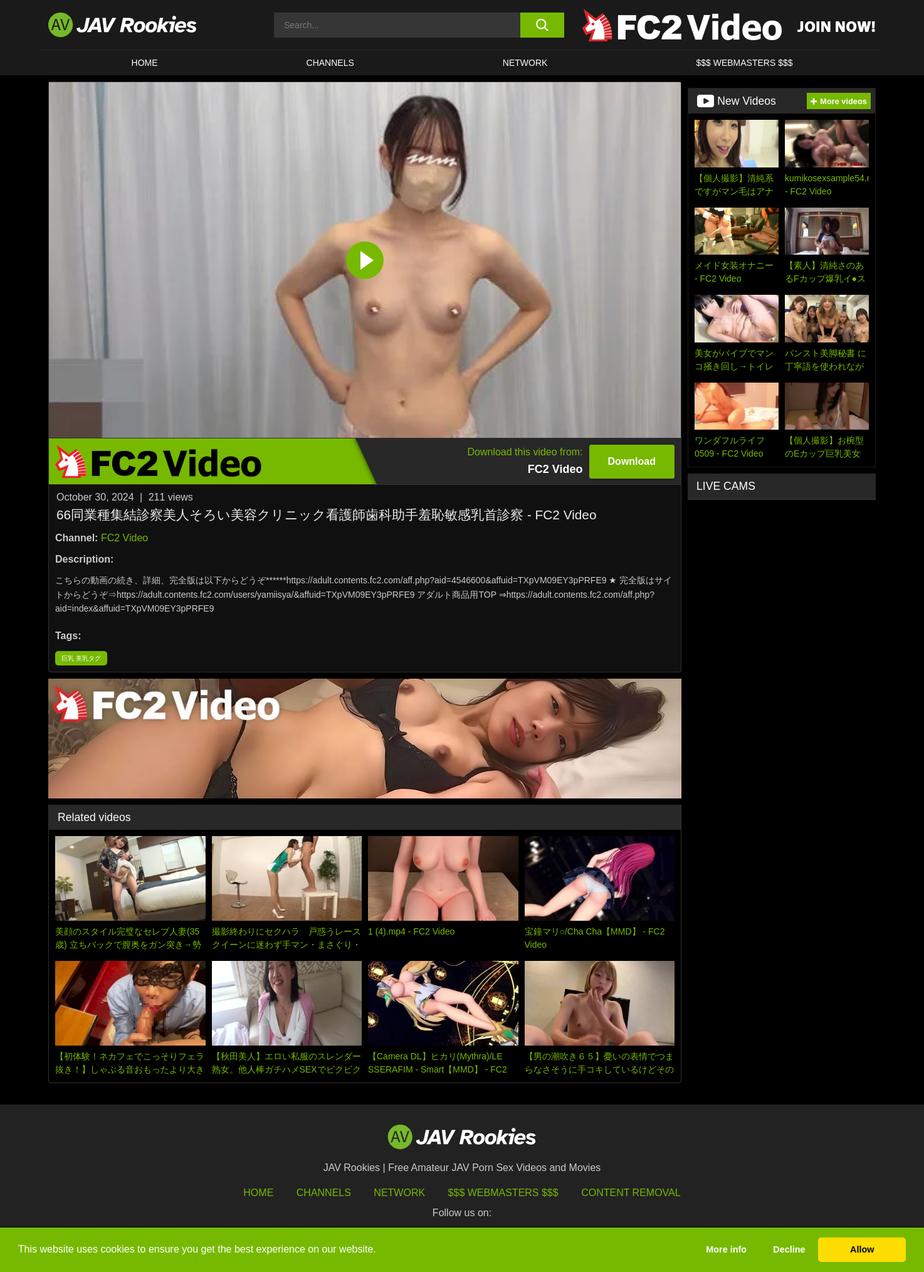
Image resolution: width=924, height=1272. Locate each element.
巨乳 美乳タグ (81, 658)
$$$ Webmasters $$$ (503, 1192)
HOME (145, 63)
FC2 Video (124, 538)
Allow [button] (862, 1249)
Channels (330, 63)
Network (525, 63)
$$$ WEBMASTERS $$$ (744, 63)
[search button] (542, 25)
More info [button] (726, 1249)
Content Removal (631, 1192)
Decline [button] (789, 1249)
